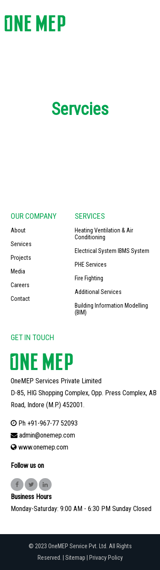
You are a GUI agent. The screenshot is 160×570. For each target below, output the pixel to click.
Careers (20, 285)
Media (18, 271)
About (18, 230)
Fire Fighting (89, 278)
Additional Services (98, 291)
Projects (21, 257)
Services (21, 244)
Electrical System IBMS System (112, 250)
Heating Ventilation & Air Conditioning (104, 234)
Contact (20, 298)
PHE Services (91, 264)
